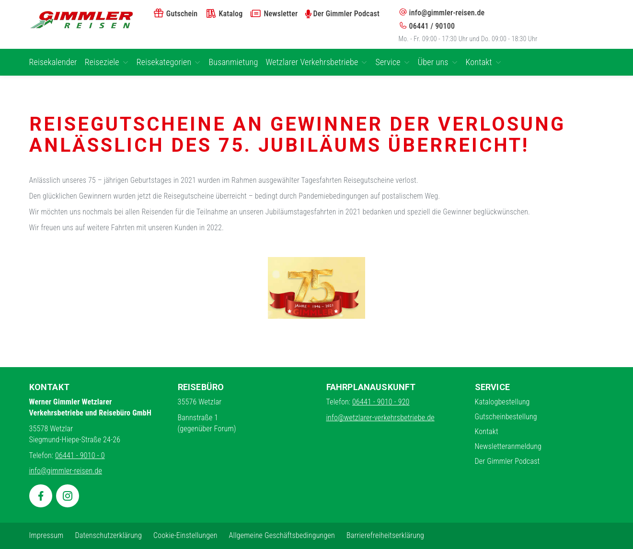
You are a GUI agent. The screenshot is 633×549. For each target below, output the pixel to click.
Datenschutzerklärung (108, 535)
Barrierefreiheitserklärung (385, 535)
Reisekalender (53, 62)
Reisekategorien (169, 62)
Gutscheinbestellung (506, 416)
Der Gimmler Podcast (507, 461)
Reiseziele (107, 62)
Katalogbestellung (502, 401)
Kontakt (484, 62)
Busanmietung (233, 62)
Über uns (438, 62)
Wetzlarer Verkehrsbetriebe (316, 62)
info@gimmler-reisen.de (442, 12)
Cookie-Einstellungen (185, 535)
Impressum (46, 535)
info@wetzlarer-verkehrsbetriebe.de (380, 417)
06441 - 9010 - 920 (381, 401)
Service (392, 62)
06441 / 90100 (427, 26)
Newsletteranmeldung (508, 446)
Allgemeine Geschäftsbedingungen (282, 535)
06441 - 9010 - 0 (80, 455)
